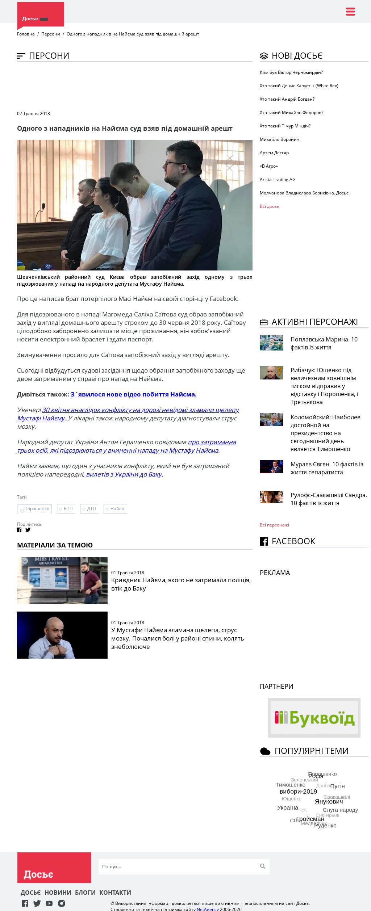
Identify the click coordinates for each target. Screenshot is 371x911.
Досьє (31, 893)
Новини (58, 893)
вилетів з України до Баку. (123, 474)
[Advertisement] (149, 85)
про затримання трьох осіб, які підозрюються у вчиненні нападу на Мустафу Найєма (126, 446)
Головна (26, 34)
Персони (50, 34)
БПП (68, 508)
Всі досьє (269, 206)
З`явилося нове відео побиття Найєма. (134, 394)
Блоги (85, 893)
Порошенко (36, 508)
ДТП (91, 508)
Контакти (115, 893)
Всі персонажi (274, 525)
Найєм (118, 508)
